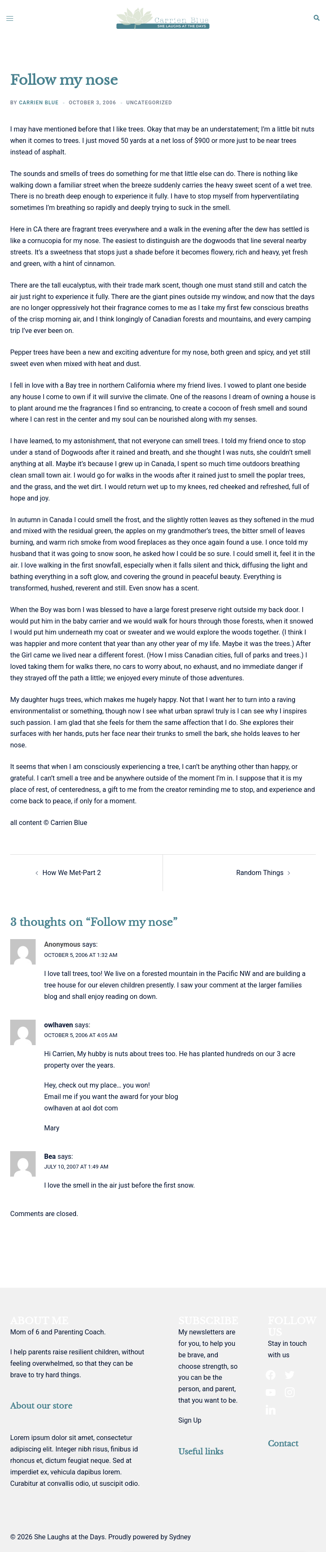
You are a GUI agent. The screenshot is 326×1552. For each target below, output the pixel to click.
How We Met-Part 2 (71, 873)
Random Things (260, 873)
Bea (50, 1156)
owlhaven (58, 1025)
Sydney (180, 1537)
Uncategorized (149, 103)
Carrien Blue (39, 103)
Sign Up (190, 1420)
